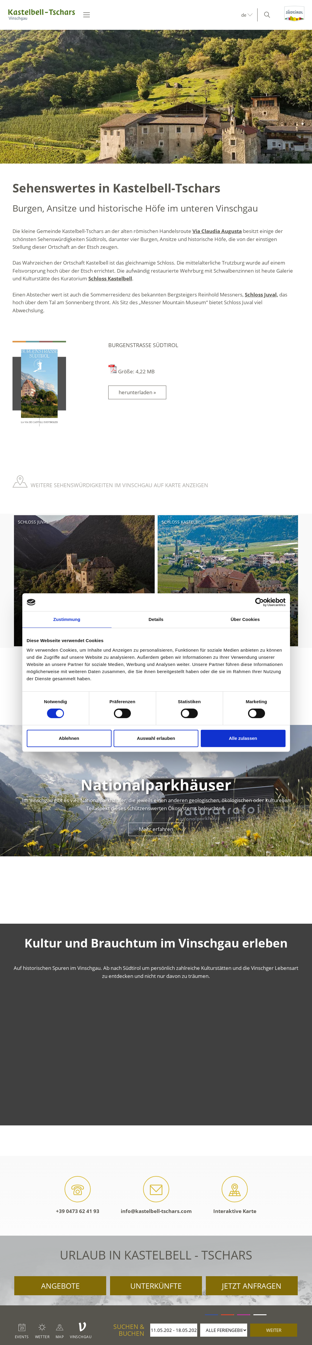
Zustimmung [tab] (66, 619)
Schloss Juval (33, 522)
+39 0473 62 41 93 (77, 1195)
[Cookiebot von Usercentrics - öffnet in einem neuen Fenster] (259, 602)
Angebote (60, 1286)
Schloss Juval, (261, 294)
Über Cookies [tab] (245, 619)
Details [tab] (156, 619)
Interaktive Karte (234, 1195)
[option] (156, 97)
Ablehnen (69, 738)
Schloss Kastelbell (110, 278)
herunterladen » (137, 392)
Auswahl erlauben (156, 738)
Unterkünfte (156, 1286)
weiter (273, 1330)
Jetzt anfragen (251, 1286)
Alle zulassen (243, 738)
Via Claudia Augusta (217, 231)
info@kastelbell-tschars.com (156, 1195)
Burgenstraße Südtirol (143, 345)
